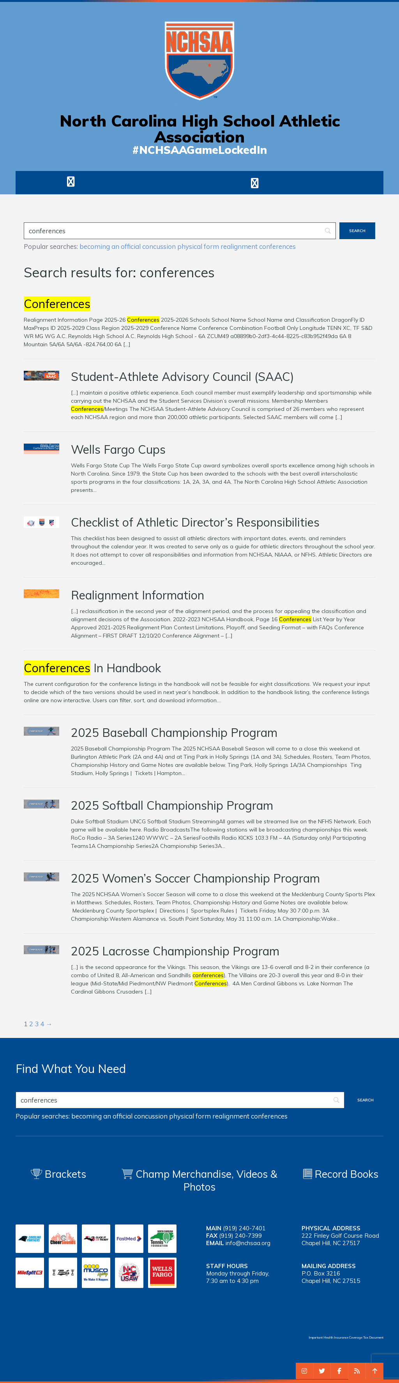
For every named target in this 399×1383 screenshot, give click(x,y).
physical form (198, 246)
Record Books (340, 1174)
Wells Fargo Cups (118, 449)
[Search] (180, 230)
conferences (277, 246)
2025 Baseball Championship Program (174, 732)
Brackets (58, 1174)
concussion (159, 246)
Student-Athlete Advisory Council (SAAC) (182, 376)
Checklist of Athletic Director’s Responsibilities (195, 522)
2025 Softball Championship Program (172, 805)
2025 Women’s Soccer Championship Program (195, 878)
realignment (239, 246)
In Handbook (92, 668)
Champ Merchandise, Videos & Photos (206, 1180)
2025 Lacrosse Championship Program (175, 951)
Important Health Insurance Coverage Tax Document (346, 1337)
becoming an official (110, 246)
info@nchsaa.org (248, 1243)
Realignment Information (137, 595)
